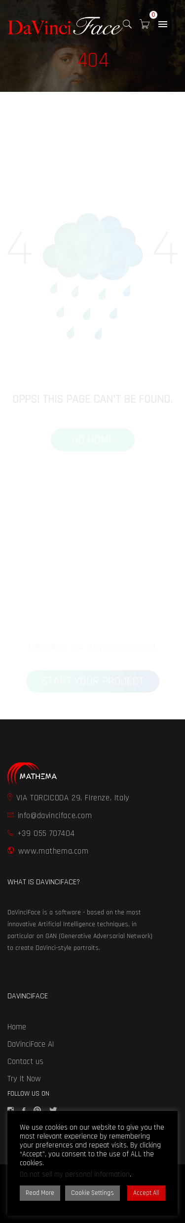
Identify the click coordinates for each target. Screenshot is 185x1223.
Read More (40, 1193)
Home (16, 1027)
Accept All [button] (146, 1193)
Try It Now (24, 1078)
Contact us (25, 1061)
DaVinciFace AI (30, 1044)
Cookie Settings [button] (92, 1193)
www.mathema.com (48, 851)
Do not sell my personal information (75, 1174)
